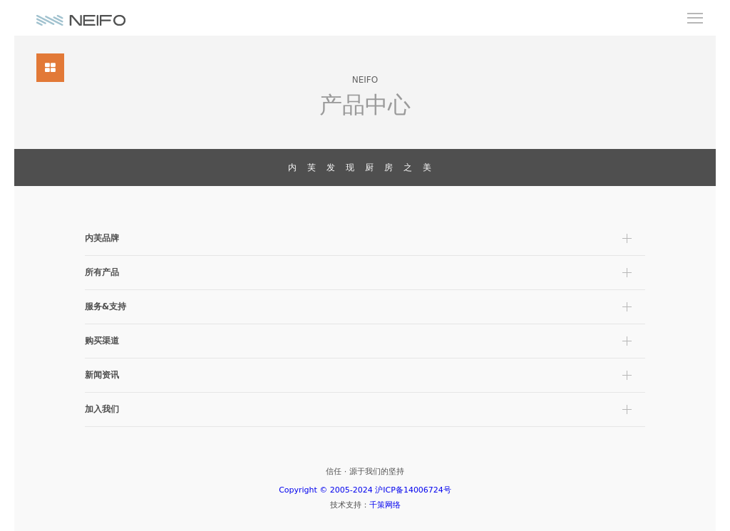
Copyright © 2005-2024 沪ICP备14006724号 (365, 490)
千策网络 (385, 505)
